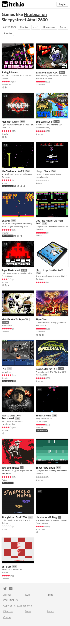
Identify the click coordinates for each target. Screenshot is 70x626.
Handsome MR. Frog (46, 517)
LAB (4, 368)
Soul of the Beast (10, 467)
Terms (28, 611)
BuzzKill (6, 220)
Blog (50, 595)
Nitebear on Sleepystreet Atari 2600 (25, 17)
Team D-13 (6, 127)
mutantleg (6, 372)
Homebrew (49, 27)
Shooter (24, 27)
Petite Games (7, 276)
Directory (8, 611)
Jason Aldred (41, 374)
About (7, 595)
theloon (39, 229)
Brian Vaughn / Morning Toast (15, 226)
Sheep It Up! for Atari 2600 (49, 270)
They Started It (43, 415)
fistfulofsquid (42, 421)
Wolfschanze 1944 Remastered (11, 417)
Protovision (7, 325)
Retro (63, 27)
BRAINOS (6, 78)
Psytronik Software (44, 78)
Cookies (7, 617)
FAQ (27, 595)
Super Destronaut (11, 270)
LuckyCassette (42, 177)
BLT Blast (6, 566)
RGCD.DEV (41, 325)
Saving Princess (10, 72)
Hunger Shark (43, 171)
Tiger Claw (41, 319)
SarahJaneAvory (43, 127)
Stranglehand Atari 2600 (14, 517)
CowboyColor (42, 523)
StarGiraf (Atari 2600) (13, 171)
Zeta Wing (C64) (44, 121)
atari (35, 27)
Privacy (50, 611)
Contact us (10, 600)
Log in (62, 4)
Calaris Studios (8, 424)
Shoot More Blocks (45, 467)
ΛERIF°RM (6, 473)
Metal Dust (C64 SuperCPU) (16, 319)
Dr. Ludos (6, 177)
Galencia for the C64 (46, 368)
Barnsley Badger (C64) (47, 72)
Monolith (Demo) (10, 121)
